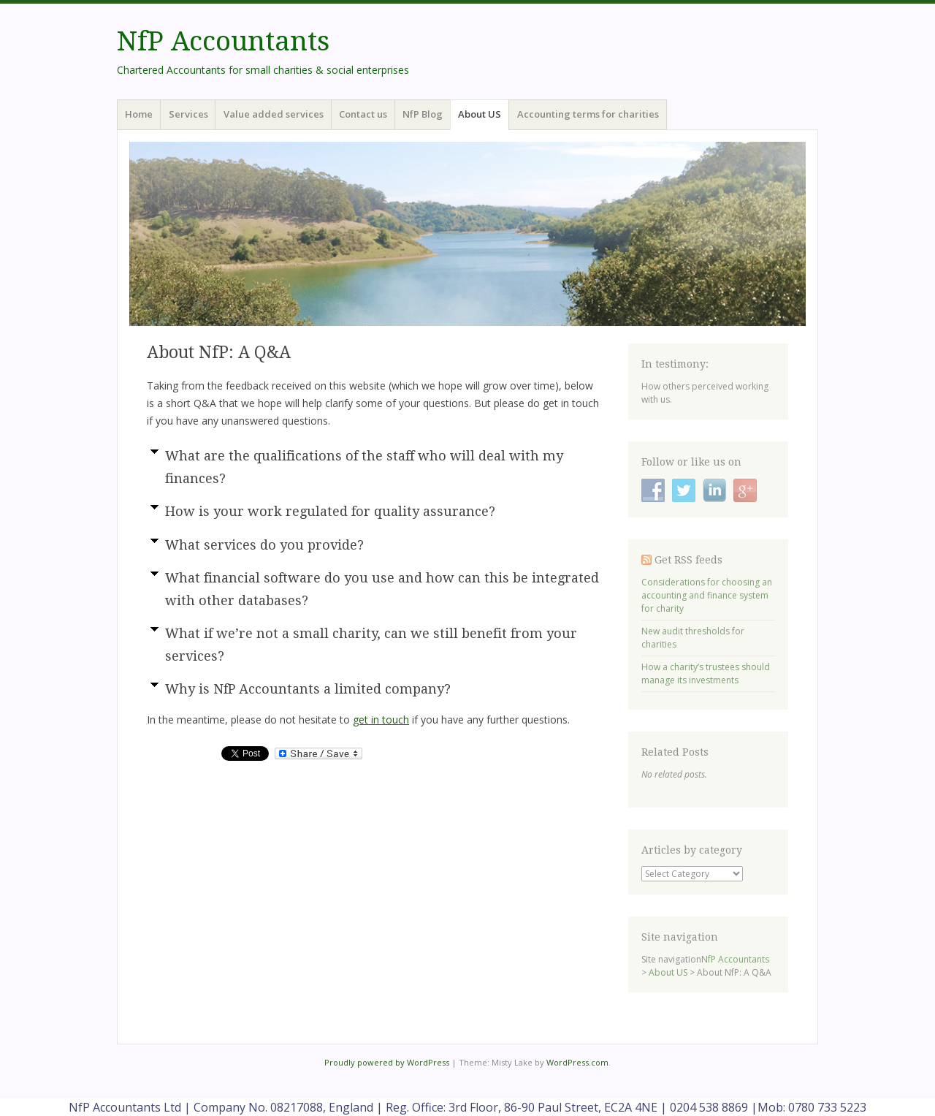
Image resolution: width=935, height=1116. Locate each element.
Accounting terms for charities (588, 114)
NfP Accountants (223, 41)
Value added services (274, 114)
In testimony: (675, 364)
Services (188, 114)
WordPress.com (577, 1062)
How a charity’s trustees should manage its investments (705, 673)
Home (139, 114)
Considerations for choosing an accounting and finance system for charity (706, 595)
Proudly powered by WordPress (386, 1062)
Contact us (363, 114)
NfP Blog (422, 114)
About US (479, 114)
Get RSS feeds (688, 560)
